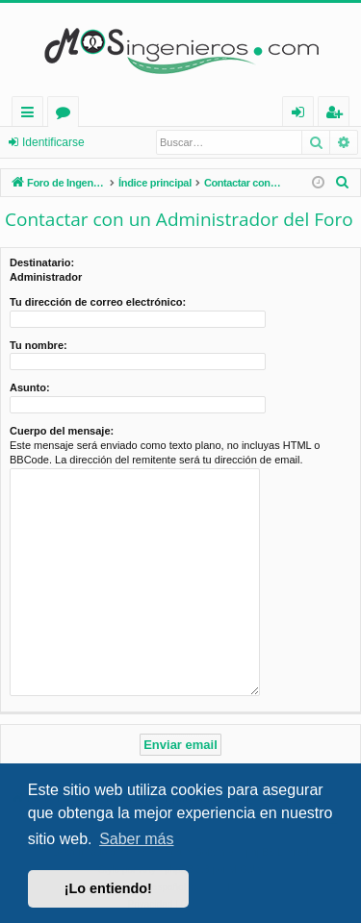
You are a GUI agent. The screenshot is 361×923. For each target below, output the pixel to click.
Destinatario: (42, 262)
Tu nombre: (38, 345)
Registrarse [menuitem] (337, 115)
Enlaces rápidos (31, 115)
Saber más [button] (136, 839)
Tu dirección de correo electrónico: (98, 302)
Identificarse (53, 142)
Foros (67, 115)
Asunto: (30, 387)
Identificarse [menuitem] (303, 115)
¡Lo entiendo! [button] (108, 888)
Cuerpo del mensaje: (62, 431)
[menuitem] (342, 182)
